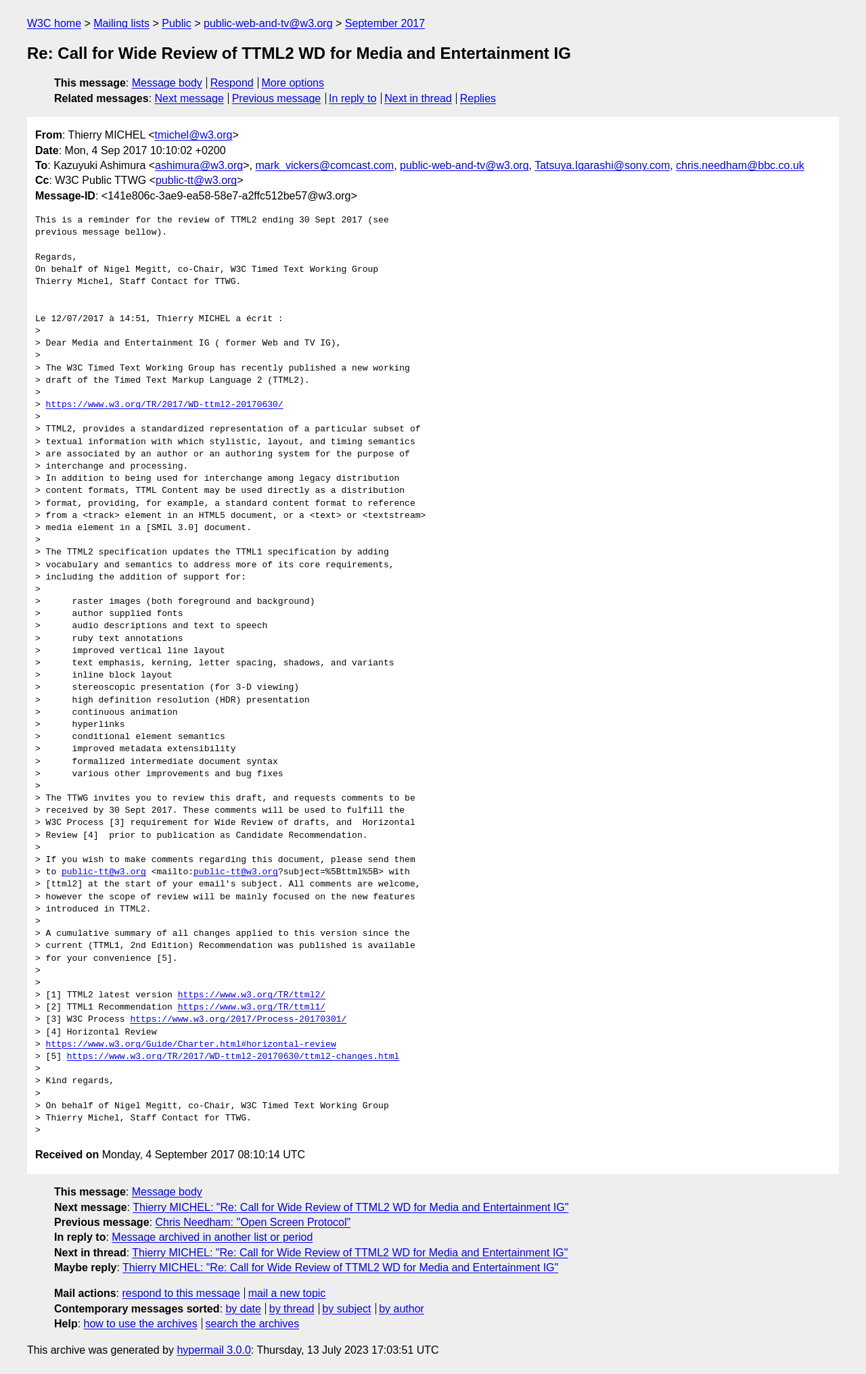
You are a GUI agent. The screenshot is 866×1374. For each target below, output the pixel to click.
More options (293, 83)
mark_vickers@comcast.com (324, 165)
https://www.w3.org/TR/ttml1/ (251, 1007)
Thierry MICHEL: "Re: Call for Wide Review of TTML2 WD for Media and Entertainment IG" (350, 1207)
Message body (167, 83)
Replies (478, 98)
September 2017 (385, 23)
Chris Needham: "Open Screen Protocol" (252, 1222)
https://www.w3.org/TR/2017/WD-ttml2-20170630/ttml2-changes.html (233, 1057)
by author (401, 1308)
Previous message (276, 98)
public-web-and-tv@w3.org (268, 23)
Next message (189, 98)
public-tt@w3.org (196, 180)
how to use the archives (141, 1323)
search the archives (253, 1323)
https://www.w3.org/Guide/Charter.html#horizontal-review (191, 1045)
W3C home (54, 23)
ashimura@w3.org (199, 165)
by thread (292, 1308)
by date (242, 1308)
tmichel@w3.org (193, 135)
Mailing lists (121, 23)
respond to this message (181, 1293)
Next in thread (418, 98)
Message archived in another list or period (212, 1237)
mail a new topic (287, 1293)
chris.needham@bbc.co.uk (740, 165)
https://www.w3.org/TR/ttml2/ (251, 995)
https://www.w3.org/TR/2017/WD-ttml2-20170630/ (164, 405)
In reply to (352, 98)
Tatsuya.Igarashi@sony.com (602, 165)
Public (176, 23)
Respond (232, 83)
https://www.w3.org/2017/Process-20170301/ (238, 1020)
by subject (346, 1308)
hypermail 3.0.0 (213, 1350)
